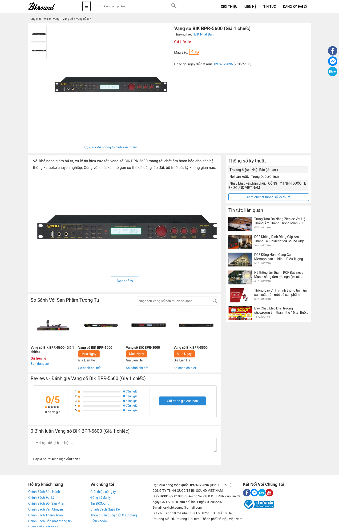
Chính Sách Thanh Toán (45, 515)
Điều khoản (98, 521)
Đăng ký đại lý (100, 497)
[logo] (47, 6)
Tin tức (269, 6)
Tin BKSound (99, 503)
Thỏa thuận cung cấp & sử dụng (113, 515)
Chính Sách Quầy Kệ (105, 509)
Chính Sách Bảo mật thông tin (50, 521)
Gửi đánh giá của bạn (182, 401)
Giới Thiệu (229, 6)
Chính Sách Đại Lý (41, 497)
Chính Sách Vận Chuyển (45, 509)
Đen (194, 52)
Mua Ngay (88, 354)
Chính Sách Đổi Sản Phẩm (47, 503)
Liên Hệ (250, 6)
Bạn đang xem (41, 364)
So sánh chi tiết (89, 368)
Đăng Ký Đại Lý (295, 6)
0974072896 (223, 64)
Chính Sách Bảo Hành (44, 492)
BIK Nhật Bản (204, 34)
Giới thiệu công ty (103, 492)
